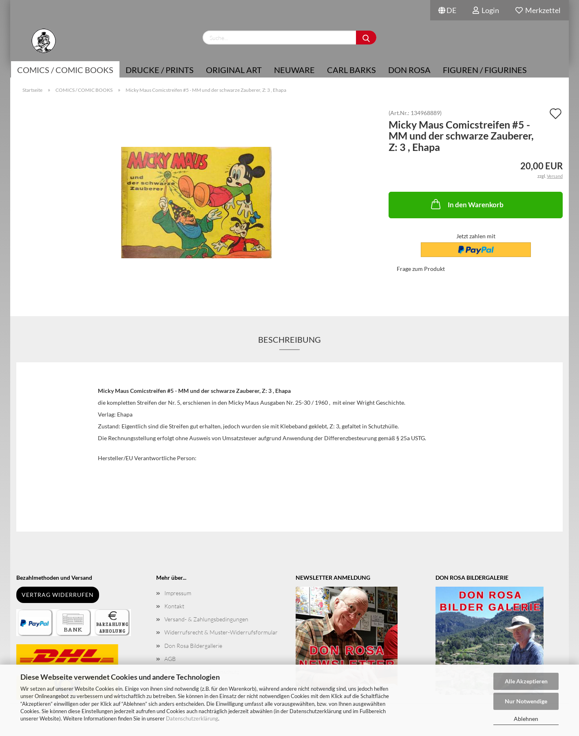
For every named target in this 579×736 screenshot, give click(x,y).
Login (486, 10)
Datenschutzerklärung (192, 718)
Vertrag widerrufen (58, 594)
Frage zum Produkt (421, 268)
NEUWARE (294, 70)
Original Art (234, 70)
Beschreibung (289, 339)
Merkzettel (538, 10)
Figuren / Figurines (485, 70)
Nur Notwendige (526, 701)
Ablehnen (526, 718)
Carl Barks (351, 70)
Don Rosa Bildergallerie (193, 645)
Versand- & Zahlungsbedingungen (206, 619)
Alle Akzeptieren (526, 681)
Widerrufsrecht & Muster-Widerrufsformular (221, 632)
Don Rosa (409, 70)
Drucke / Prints (160, 70)
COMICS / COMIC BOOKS (65, 70)
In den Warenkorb (466, 204)
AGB (170, 658)
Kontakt (174, 606)
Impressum (177, 593)
